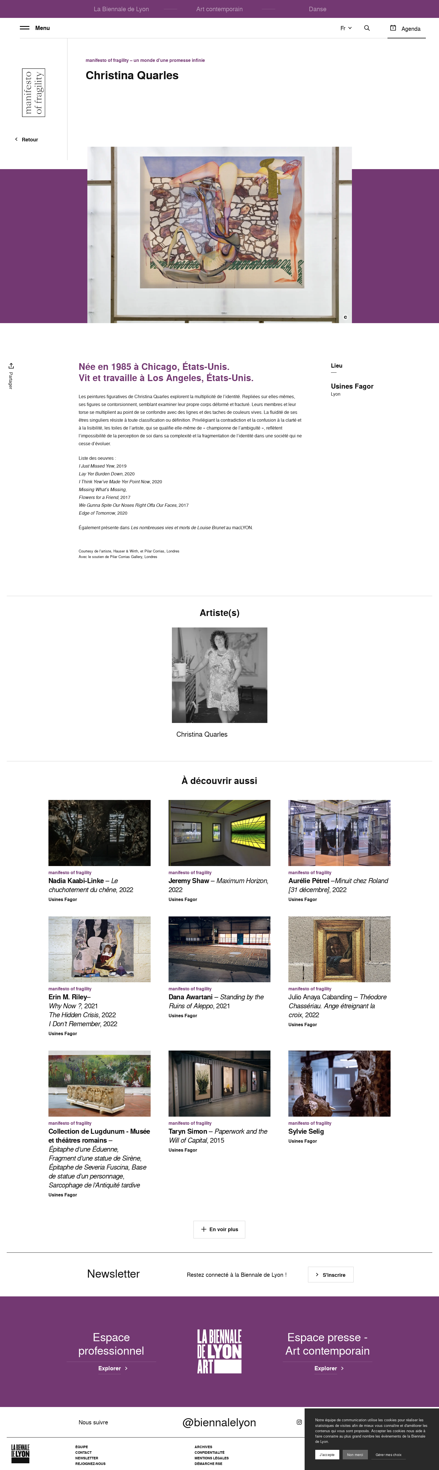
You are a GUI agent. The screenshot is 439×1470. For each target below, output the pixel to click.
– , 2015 (218, 1136)
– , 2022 (90, 885)
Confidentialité (210, 1452)
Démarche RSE (208, 1463)
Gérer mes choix (389, 1454)
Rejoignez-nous (90, 1463)
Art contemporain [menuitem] (219, 8)
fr (346, 28)
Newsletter (86, 1458)
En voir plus (219, 1229)
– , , (99, 1158)
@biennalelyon (219, 1422)
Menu (35, 28)
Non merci (355, 1454)
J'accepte (327, 1454)
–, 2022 (337, 885)
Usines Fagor (352, 386)
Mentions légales (212, 1458)
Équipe (81, 1447)
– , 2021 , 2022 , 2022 (82, 1010)
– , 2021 (216, 1001)
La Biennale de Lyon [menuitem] (121, 8)
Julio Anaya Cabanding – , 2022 (337, 1005)
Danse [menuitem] (317, 8)
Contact (83, 1452)
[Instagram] (299, 1422)
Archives (203, 1447)
